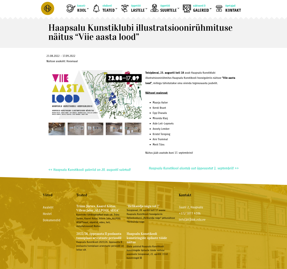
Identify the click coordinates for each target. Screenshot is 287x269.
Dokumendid (51, 220)
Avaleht (48, 207)
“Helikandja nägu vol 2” (143, 206)
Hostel (47, 214)
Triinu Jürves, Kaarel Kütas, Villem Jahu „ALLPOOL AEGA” (97, 208)
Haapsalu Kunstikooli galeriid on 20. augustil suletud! (89, 170)
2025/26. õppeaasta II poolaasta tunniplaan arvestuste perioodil (98, 236)
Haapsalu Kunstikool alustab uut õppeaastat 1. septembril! (194, 168)
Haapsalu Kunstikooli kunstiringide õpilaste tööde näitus (147, 238)
